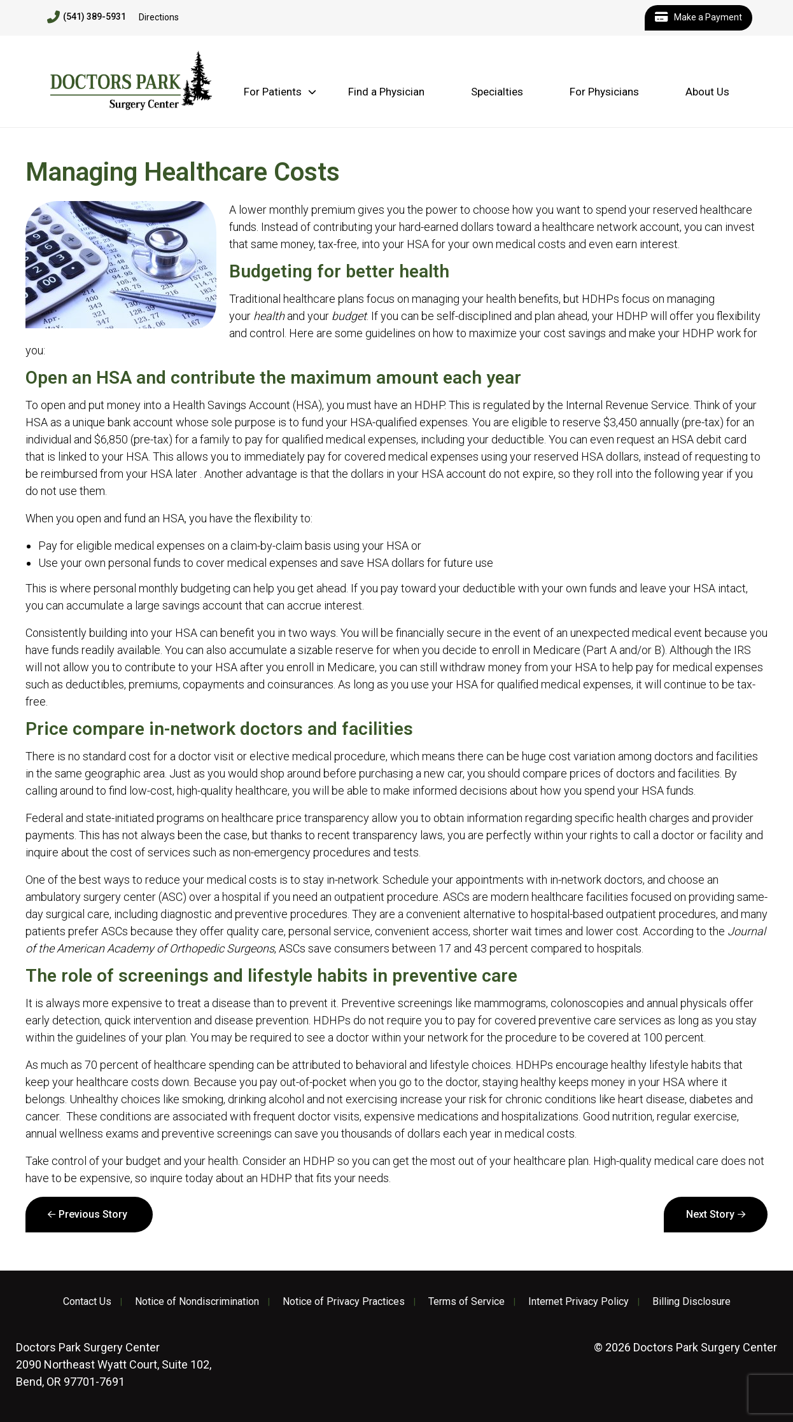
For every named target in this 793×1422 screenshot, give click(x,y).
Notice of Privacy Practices (344, 1302)
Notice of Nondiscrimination (197, 1302)
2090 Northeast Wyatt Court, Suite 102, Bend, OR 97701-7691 (113, 1364)
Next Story (710, 1214)
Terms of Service (466, 1302)
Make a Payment (698, 17)
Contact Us (87, 1302)
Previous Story (93, 1214)
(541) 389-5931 (86, 17)
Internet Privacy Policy (578, 1302)
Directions (159, 17)
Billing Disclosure (691, 1302)
